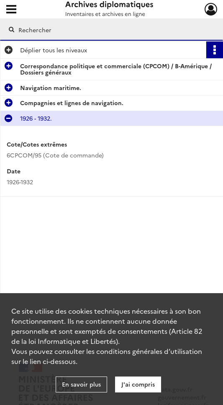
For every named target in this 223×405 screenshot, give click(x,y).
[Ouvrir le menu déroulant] (11, 10)
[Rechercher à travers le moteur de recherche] (105, 30)
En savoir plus (81, 384)
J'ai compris (138, 384)
